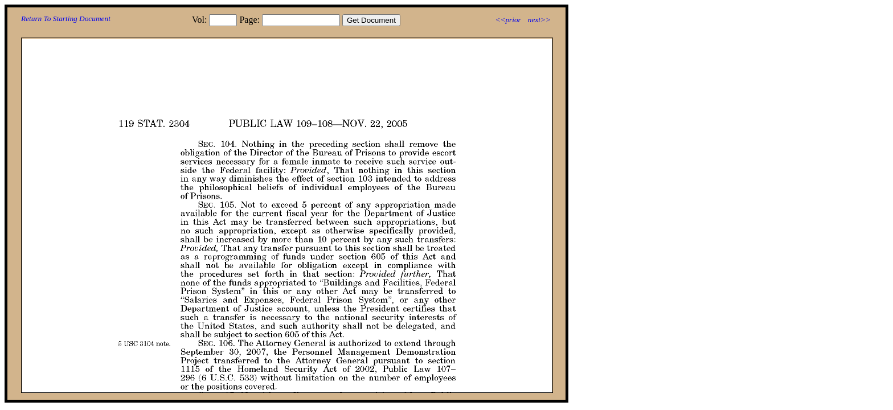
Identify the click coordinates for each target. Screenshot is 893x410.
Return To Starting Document (65, 18)
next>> (539, 19)
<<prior (508, 19)
